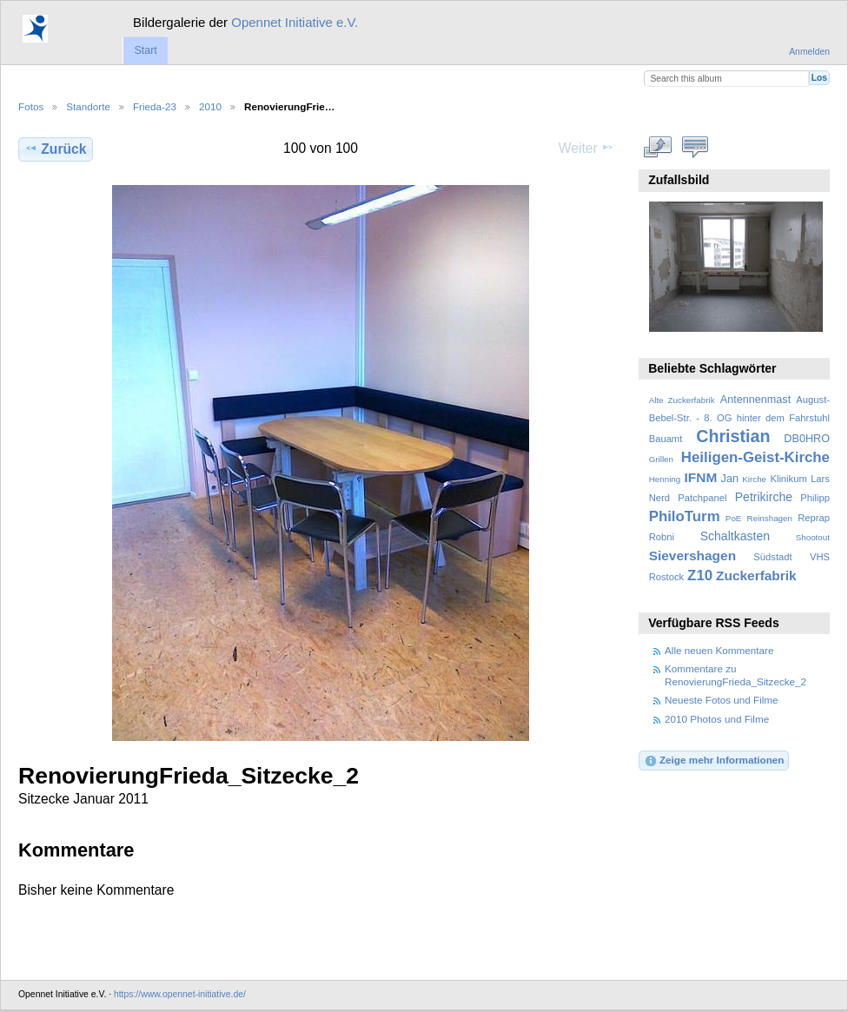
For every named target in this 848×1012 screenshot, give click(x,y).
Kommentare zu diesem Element (695, 147)
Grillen (661, 459)
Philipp (815, 498)
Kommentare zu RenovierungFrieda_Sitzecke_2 (735, 674)
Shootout (813, 537)
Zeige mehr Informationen (714, 761)
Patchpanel (702, 498)
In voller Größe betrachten (658, 147)
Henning (665, 479)
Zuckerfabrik (756, 575)
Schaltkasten (735, 536)
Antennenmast (755, 400)
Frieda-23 (154, 106)
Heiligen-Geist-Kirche (755, 457)
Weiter (586, 147)
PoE (733, 518)
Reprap (814, 518)
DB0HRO (807, 439)
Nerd (659, 498)
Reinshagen (769, 518)
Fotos (30, 106)
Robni (661, 537)
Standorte (88, 106)
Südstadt (772, 557)
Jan (730, 479)
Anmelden (809, 51)
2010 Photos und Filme (717, 718)
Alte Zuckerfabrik (682, 400)
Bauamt (666, 438)
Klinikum (788, 478)
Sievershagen (692, 555)
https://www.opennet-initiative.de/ (180, 994)
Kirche (754, 479)
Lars (820, 478)
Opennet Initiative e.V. (294, 22)
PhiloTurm (684, 516)
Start (145, 50)
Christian (733, 436)
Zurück (55, 148)
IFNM (701, 477)
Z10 (699, 575)
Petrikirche (763, 497)
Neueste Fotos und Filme (721, 699)
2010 (210, 106)
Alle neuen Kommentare (719, 650)
